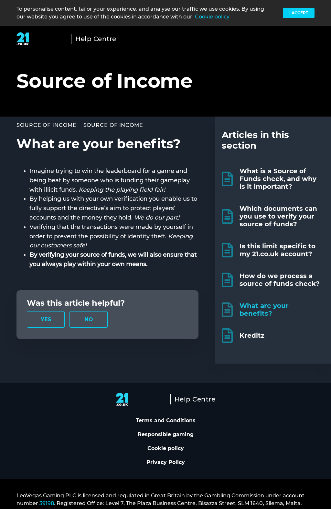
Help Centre (95, 39)
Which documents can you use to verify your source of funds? (278, 216)
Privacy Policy (165, 462)
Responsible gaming (166, 434)
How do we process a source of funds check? (280, 280)
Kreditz (252, 335)
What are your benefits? (264, 309)
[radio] (46, 319)
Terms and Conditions (166, 420)
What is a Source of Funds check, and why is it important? (278, 178)
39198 (46, 503)
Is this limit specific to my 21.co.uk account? (277, 250)
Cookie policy (212, 17)
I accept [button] (298, 12)
